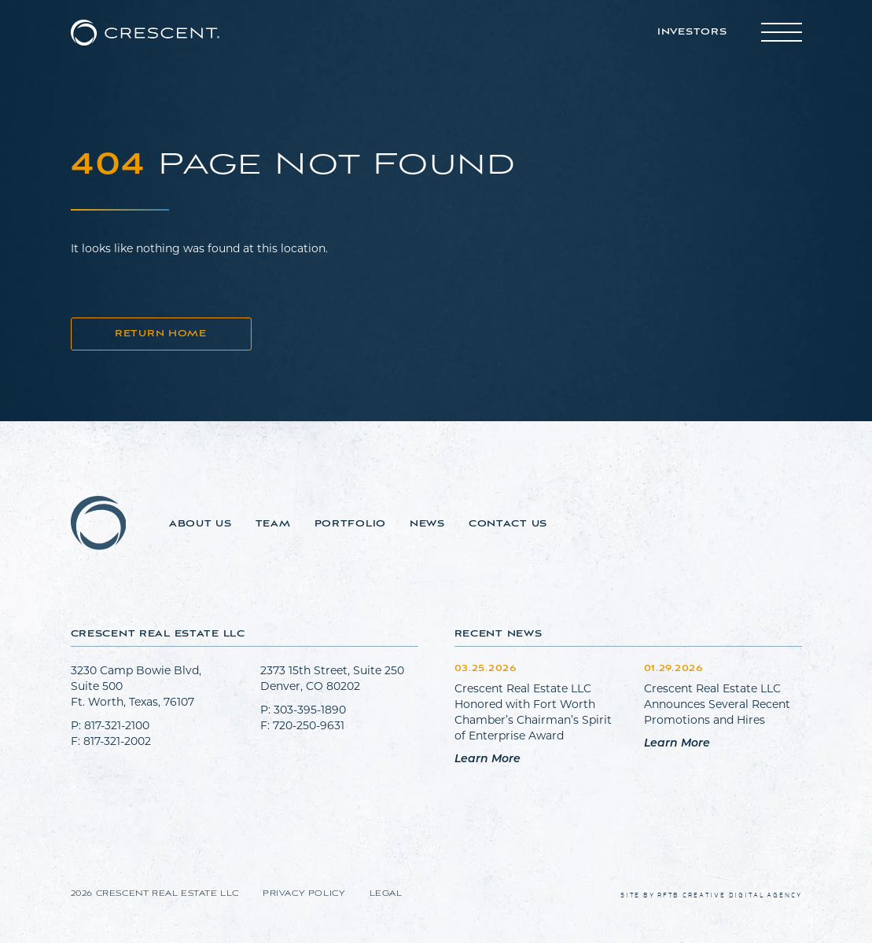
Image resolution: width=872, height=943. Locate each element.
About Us (200, 524)
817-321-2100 (116, 725)
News (427, 524)
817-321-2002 (117, 741)
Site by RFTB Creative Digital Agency (711, 895)
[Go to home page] (145, 33)
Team (273, 524)
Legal (386, 894)
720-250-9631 (308, 725)
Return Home (161, 333)
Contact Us (508, 524)
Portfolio (350, 524)
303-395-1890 (310, 710)
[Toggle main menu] (781, 32)
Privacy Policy (304, 894)
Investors (692, 32)
